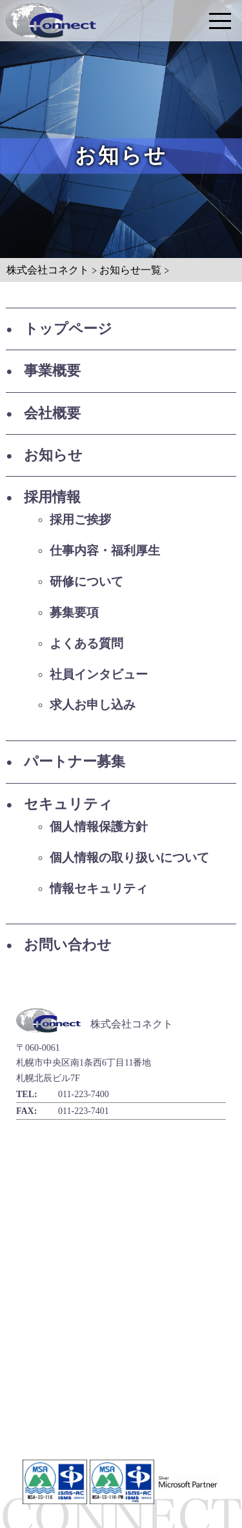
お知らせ (53, 455)
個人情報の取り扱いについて (129, 857)
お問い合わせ (68, 945)
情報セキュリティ (99, 888)
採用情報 (52, 497)
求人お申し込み (93, 704)
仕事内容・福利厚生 (105, 550)
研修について (86, 581)
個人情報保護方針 (99, 826)
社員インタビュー (99, 674)
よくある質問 (86, 643)
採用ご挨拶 (80, 519)
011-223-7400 (83, 1094)
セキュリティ (68, 804)
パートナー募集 (74, 761)
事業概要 (52, 370)
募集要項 (74, 612)
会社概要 (52, 413)
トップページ (68, 329)
